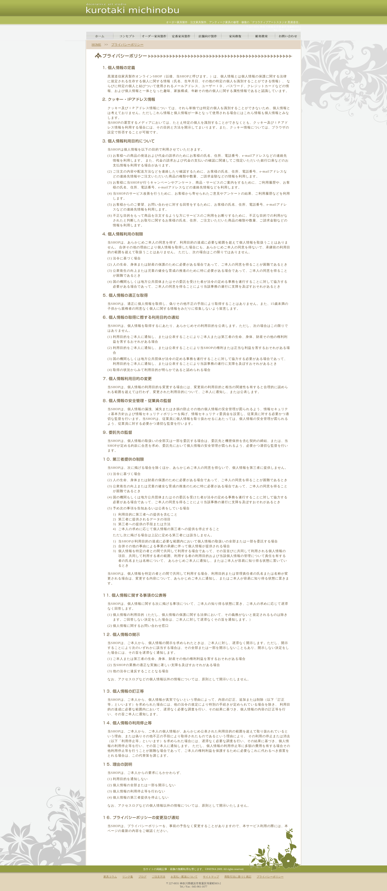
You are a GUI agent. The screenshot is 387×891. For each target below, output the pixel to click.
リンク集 (127, 876)
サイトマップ (211, 876)
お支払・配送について (184, 876)
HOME (96, 44)
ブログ (142, 876)
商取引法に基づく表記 (237, 876)
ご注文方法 (158, 876)
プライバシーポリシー (127, 44)
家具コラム (110, 876)
